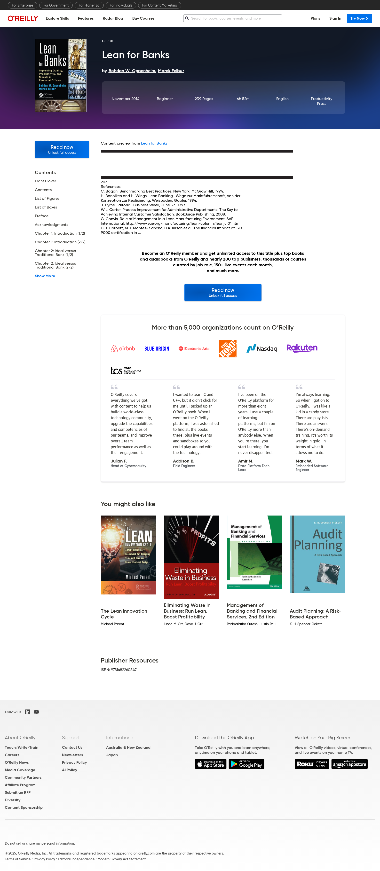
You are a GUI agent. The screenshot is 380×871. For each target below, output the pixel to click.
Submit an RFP (18, 792)
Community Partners (23, 777)
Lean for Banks (154, 143)
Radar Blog (113, 18)
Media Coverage (20, 769)
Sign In (335, 18)
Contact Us (72, 747)
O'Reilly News (17, 762)
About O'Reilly (20, 737)
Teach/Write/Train (21, 747)
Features (86, 18)
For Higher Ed (89, 5)
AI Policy (69, 769)
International (120, 737)
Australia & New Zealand (128, 747)
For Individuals (121, 5)
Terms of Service (18, 859)
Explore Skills (57, 18)
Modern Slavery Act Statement (122, 859)
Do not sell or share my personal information (39, 843)
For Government (56, 5)
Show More (45, 276)
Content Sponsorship (24, 807)
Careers (12, 754)
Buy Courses (143, 18)
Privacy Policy (74, 762)
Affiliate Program (20, 784)
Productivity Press (321, 101)
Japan (112, 754)
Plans (315, 18)
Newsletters (72, 754)
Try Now (359, 18)
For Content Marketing (159, 5)
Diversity (12, 799)
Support (71, 737)
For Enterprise (22, 5)
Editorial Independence (76, 859)
